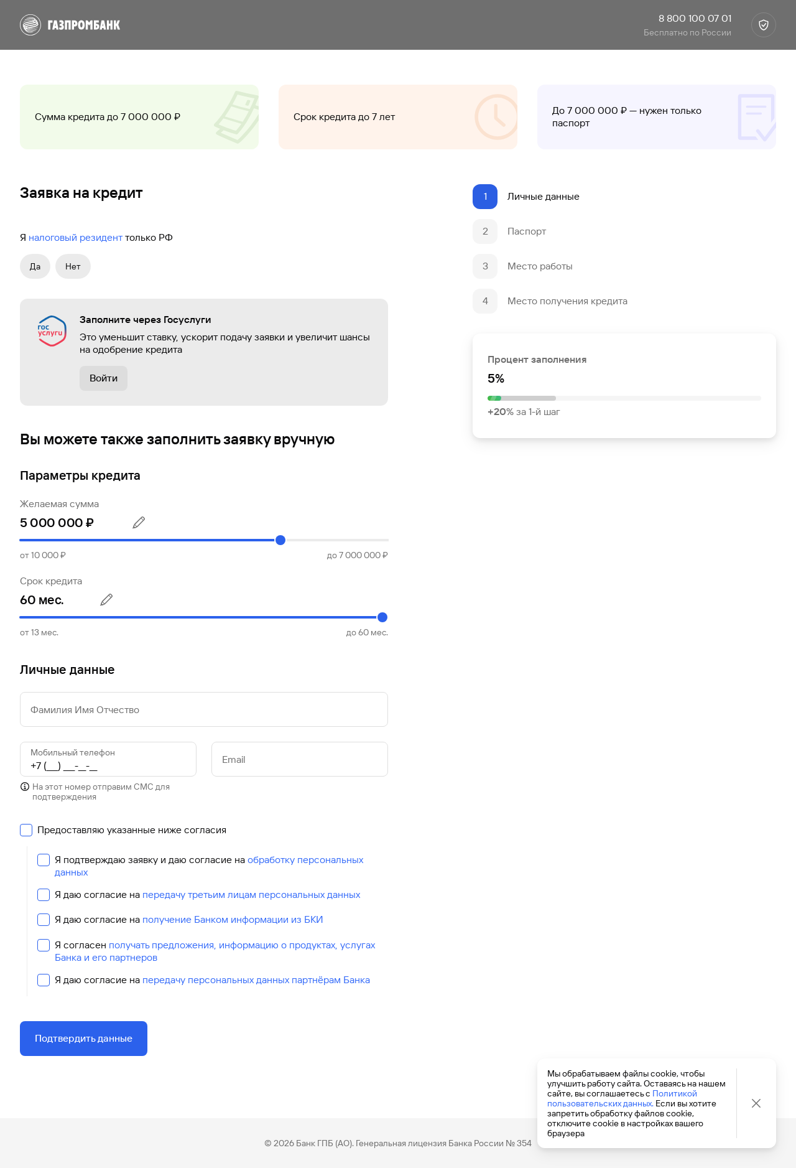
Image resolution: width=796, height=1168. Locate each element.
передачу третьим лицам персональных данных (251, 894)
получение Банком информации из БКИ (232, 919)
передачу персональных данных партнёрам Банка (256, 980)
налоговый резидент (76, 237)
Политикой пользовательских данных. (622, 1098)
